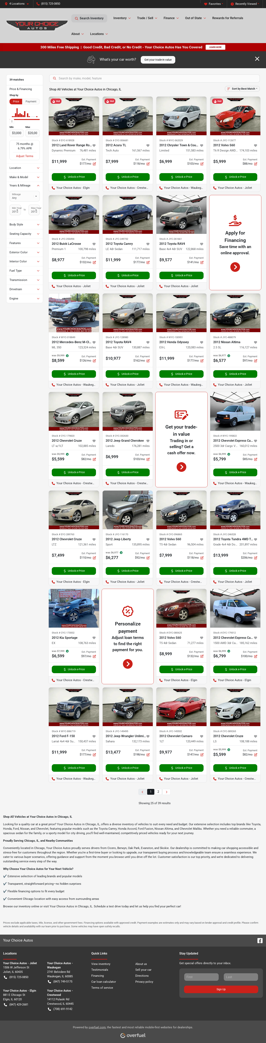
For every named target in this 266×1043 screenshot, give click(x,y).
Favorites (212, 4)
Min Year (17, 208)
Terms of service (102, 987)
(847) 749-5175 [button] (60, 981)
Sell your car (143, 970)
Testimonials (99, 970)
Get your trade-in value (158, 59)
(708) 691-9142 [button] (60, 1009)
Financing (97, 975)
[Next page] (166, 792)
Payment (31, 101)
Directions (142, 975)
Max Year (36, 208)
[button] (18, 4)
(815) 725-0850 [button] (48, 3)
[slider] (12, 121)
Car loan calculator (103, 981)
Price (16, 101)
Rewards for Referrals (227, 18)
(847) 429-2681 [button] (16, 1004)
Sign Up (221, 989)
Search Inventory (89, 18)
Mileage (16, 194)
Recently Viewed (244, 4)
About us (141, 964)
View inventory (100, 964)
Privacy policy (144, 981)
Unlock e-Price (74, 177)
